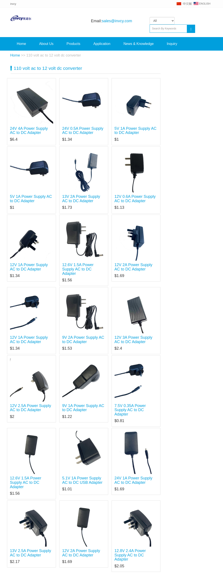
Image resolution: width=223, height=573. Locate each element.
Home (21, 44)
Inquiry (172, 44)
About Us (46, 44)
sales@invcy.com (117, 21)
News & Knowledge (138, 44)
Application (101, 44)
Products (73, 44)
